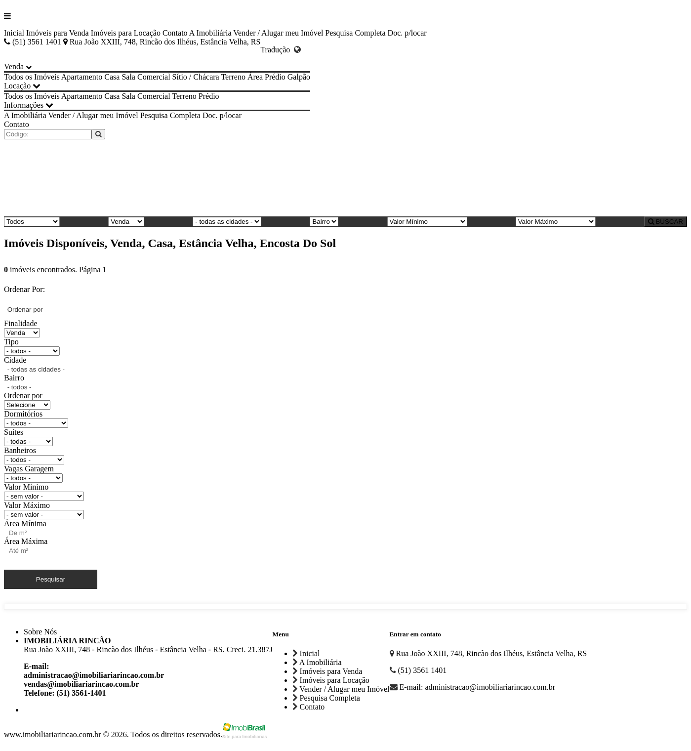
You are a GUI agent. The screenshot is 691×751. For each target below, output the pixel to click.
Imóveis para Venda (57, 33)
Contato (175, 33)
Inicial (14, 33)
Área (255, 77)
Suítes (13, 432)
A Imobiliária (210, 33)
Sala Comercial (146, 77)
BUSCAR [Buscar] (665, 221)
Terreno (233, 77)
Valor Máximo (27, 505)
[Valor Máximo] (556, 221)
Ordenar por (23, 395)
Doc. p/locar (407, 33)
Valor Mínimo (26, 487)
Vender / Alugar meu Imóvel (278, 33)
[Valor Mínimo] (427, 221)
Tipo (11, 341)
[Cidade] (227, 221)
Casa (112, 77)
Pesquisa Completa (355, 33)
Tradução (280, 49)
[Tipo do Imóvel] (32, 221)
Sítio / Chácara (195, 77)
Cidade (15, 360)
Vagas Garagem (29, 468)
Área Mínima (25, 523)
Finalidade (21, 323)
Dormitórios (23, 414)
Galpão (298, 77)
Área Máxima (25, 541)
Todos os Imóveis (32, 77)
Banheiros (20, 450)
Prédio (275, 77)
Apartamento (82, 77)
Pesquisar (50, 579)
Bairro (14, 378)
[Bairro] (324, 221)
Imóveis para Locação (126, 33)
